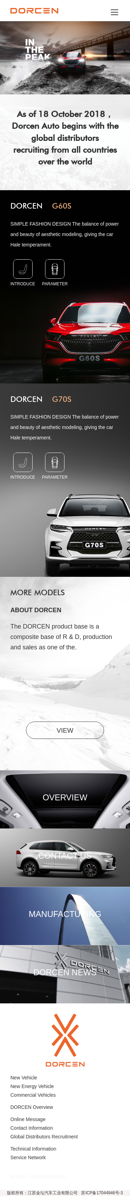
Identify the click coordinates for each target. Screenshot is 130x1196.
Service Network (28, 1157)
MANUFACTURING (65, 914)
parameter (55, 272)
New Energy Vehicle (32, 1086)
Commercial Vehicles (33, 1095)
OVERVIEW (65, 797)
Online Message (27, 1119)
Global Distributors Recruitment (44, 1136)
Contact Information (31, 1128)
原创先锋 (57, 1176)
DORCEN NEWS (65, 972)
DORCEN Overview (31, 1107)
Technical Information (33, 1149)
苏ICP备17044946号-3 (102, 1192)
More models (37, 592)
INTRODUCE (22, 272)
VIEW (65, 730)
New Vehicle (23, 1077)
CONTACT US (65, 855)
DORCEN (40, 206)
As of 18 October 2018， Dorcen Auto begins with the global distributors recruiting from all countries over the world (65, 138)
